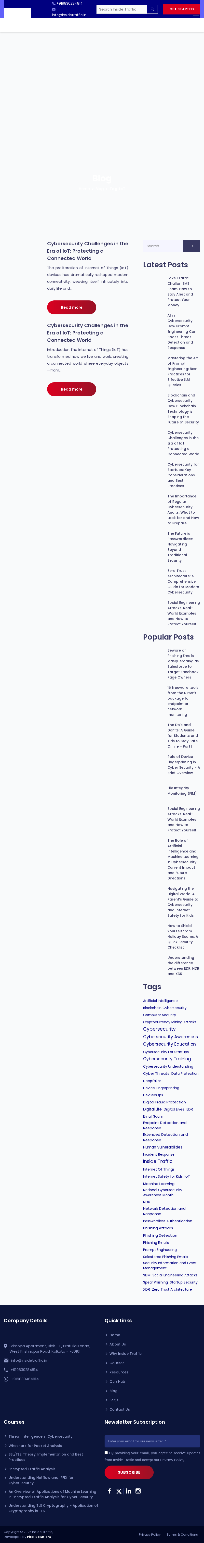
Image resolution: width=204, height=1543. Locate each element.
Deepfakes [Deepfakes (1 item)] (152, 1080)
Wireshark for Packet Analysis (35, 1445)
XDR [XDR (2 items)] (146, 1289)
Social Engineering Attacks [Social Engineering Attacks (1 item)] (174, 1275)
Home (84, 188)
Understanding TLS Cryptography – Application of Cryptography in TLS (53, 1508)
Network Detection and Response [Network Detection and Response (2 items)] (164, 1211)
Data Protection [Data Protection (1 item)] (185, 1073)
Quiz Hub (117, 1381)
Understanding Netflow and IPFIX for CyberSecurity (41, 1480)
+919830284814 (24, 1369)
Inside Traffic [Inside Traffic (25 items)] (158, 1161)
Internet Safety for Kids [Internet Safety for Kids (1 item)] (163, 1176)
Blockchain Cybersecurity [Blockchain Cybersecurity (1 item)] (165, 1007)
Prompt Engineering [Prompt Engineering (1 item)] (160, 1249)
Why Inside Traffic (125, 1353)
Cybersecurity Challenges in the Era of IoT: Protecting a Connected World (87, 251)
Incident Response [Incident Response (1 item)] (159, 1154)
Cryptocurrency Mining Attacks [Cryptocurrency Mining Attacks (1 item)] (169, 1022)
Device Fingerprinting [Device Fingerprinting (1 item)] (161, 1088)
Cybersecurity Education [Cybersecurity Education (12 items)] (169, 1044)
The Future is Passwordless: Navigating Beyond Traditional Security (180, 547)
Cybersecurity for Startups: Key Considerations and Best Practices (183, 475)
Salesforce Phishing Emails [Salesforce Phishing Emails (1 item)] (165, 1256)
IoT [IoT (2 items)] (187, 1176)
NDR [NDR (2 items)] (146, 1202)
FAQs (114, 1400)
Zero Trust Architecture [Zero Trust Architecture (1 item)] (172, 1289)
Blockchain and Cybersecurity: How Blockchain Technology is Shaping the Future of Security (183, 409)
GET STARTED (181, 9)
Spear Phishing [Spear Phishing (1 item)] (155, 1282)
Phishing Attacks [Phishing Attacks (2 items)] (158, 1228)
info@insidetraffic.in (29, 1360)
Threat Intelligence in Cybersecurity (40, 1436)
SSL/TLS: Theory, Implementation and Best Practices (46, 1457)
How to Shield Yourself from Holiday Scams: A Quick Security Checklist (182, 936)
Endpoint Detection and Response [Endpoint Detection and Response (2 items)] (165, 1125)
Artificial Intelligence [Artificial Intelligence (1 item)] (160, 1000)
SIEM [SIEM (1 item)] (146, 1275)
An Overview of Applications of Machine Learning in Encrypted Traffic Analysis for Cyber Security (52, 1494)
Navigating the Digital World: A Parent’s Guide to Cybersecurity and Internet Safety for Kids (182, 902)
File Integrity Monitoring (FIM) (182, 791)
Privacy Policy (172, 1459)
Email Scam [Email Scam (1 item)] (153, 1116)
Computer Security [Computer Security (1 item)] (159, 1014)
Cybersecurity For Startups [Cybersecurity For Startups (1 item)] (166, 1051)
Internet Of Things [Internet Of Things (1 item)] (159, 1169)
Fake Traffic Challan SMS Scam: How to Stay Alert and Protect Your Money (180, 292)
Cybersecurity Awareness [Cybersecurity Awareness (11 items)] (170, 1037)
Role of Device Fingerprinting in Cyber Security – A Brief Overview (183, 764)
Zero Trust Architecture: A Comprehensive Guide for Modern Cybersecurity (183, 581)
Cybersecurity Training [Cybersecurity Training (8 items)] (167, 1059)
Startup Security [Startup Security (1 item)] (184, 1282)
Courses (116, 1362)
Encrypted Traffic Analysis (32, 1469)
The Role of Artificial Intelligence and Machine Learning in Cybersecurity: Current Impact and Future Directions (183, 859)
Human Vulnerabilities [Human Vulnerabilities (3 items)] (162, 1147)
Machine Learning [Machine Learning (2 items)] (159, 1183)
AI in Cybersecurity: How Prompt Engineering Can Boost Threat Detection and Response (181, 331)
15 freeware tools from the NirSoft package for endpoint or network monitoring (183, 701)
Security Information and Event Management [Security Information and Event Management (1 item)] (170, 1265)
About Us (117, 1344)
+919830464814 (25, 1379)
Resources (118, 1372)
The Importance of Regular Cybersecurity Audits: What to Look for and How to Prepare (183, 510)
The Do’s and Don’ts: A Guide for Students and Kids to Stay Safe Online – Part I (182, 735)
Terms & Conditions (182, 1534)
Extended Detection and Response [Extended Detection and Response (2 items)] (165, 1137)
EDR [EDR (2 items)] (190, 1109)
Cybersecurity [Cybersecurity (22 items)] (159, 1029)
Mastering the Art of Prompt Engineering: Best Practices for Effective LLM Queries (183, 371)
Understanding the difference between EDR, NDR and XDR (183, 965)
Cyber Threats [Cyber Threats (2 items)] (156, 1073)
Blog (99, 188)
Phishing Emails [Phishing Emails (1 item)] (156, 1242)
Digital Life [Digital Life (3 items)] (152, 1109)
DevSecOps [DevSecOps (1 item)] (153, 1095)
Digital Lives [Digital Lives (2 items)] (174, 1109)
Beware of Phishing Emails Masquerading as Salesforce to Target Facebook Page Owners (183, 664)
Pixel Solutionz (39, 1536)
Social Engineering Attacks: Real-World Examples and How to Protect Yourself (183, 613)
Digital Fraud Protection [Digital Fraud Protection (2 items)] (164, 1102)
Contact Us (119, 1409)
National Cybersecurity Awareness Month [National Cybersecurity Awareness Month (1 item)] (162, 1192)
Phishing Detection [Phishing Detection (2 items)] (160, 1235)
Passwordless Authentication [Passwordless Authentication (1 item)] (167, 1221)
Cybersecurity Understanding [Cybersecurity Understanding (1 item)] (168, 1066)
